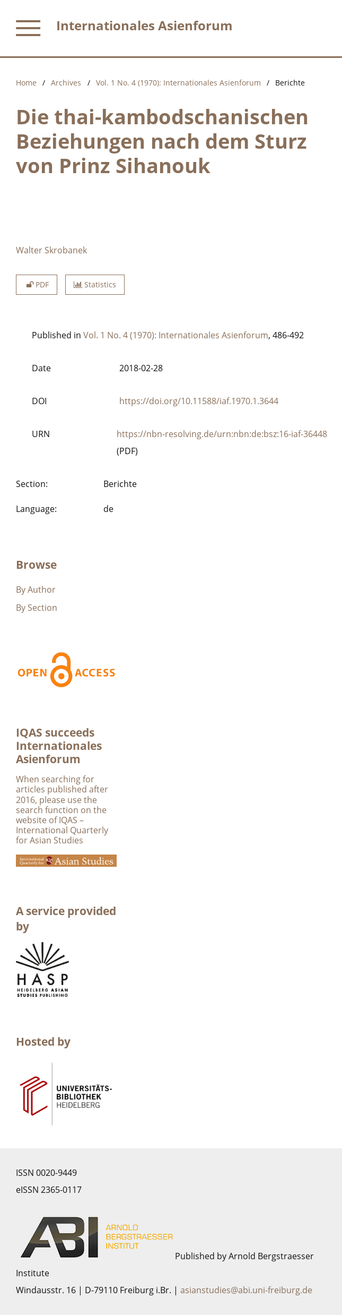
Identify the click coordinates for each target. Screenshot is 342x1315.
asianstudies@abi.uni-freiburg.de (246, 1290)
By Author (36, 589)
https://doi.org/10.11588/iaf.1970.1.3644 (198, 401)
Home (26, 83)
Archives (66, 83)
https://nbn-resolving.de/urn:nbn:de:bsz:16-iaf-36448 (222, 434)
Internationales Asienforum (144, 25)
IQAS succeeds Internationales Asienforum (59, 745)
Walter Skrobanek (51, 250)
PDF (36, 284)
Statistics (95, 284)
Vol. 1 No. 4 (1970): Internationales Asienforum (178, 83)
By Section (36, 607)
